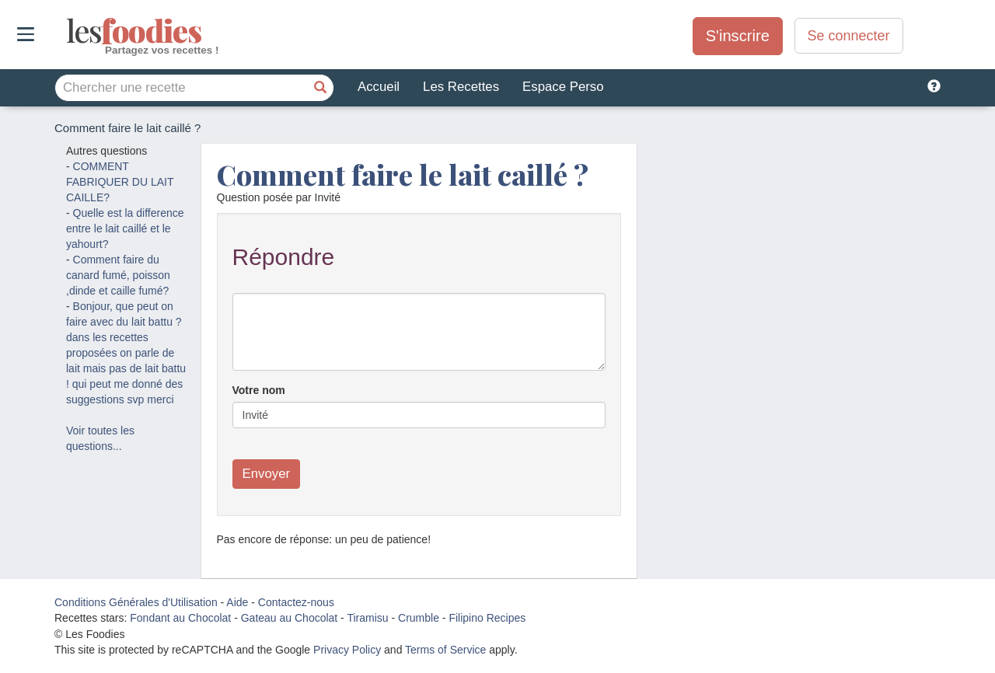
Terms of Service (445, 649)
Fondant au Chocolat (180, 618)
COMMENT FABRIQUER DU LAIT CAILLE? (119, 182)
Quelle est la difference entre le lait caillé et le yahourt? (125, 228)
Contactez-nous (296, 602)
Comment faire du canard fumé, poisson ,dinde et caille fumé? (118, 275)
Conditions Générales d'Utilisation (136, 602)
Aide (237, 602)
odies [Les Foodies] (68, 31)
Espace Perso (562, 86)
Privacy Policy (347, 649)
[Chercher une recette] (320, 88)
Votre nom (258, 390)
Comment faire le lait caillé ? (402, 174)
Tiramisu (367, 618)
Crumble (418, 618)
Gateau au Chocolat (289, 618)
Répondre (283, 257)
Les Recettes (461, 86)
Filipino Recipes (487, 618)
